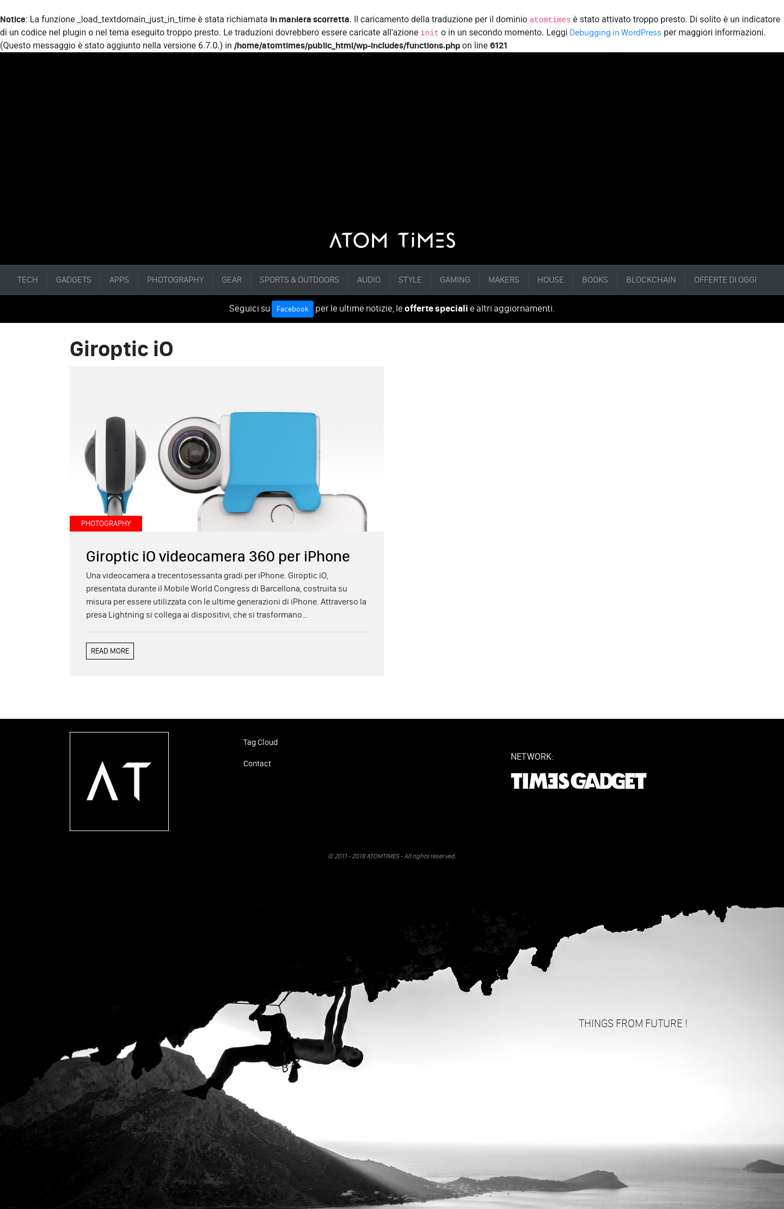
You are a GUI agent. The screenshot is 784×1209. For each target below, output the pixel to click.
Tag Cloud (260, 742)
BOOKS (595, 279)
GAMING (455, 279)
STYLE (410, 279)
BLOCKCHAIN (651, 279)
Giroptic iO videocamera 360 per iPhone (218, 556)
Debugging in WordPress (615, 32)
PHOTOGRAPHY (175, 279)
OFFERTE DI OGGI (725, 279)
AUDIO (369, 279)
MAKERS (503, 279)
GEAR (232, 279)
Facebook (293, 309)
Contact (257, 763)
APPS (119, 279)
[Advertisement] (392, 150)
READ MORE (110, 651)
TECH (27, 279)
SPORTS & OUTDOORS (299, 279)
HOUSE (550, 279)
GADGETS (73, 279)
